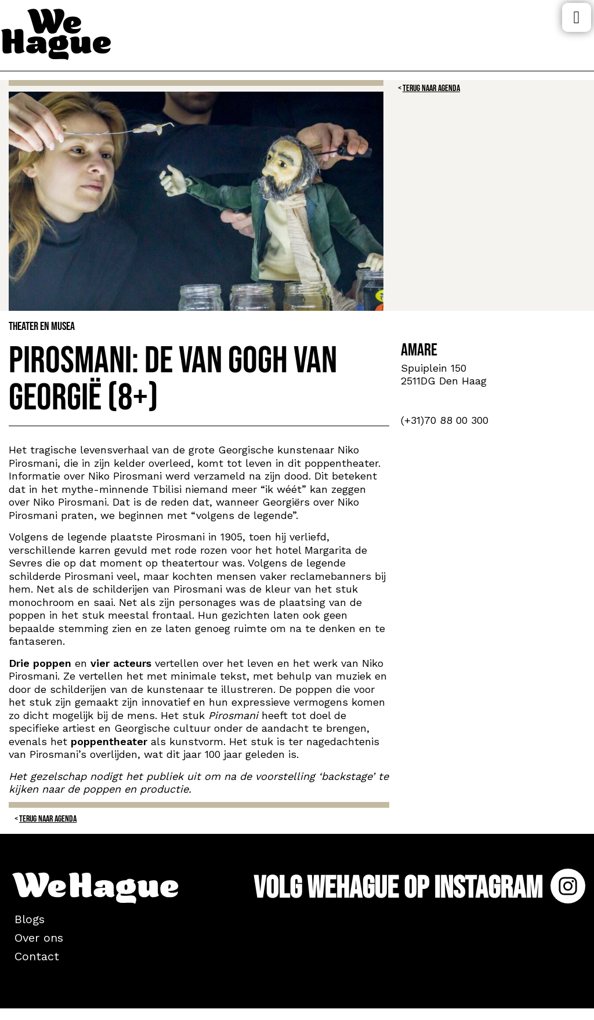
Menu (576, 17)
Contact (37, 956)
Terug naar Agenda (431, 88)
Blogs (30, 919)
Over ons (39, 938)
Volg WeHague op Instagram (419, 888)
